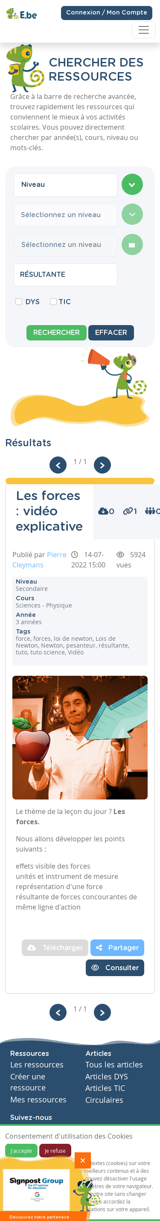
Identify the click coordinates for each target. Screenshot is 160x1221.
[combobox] (65, 184)
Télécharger (55, 947)
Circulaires (104, 1100)
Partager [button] (117, 947)
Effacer (111, 332)
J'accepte (21, 1150)
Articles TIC (105, 1088)
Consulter (115, 967)
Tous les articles (114, 1065)
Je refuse (55, 1150)
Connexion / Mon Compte (106, 12)
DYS (33, 302)
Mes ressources (38, 1100)
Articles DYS (106, 1076)
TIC (64, 302)
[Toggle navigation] (144, 29)
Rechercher (56, 332)
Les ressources (37, 1065)
